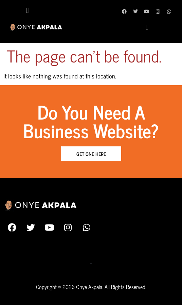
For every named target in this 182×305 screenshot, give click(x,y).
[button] (27, 10)
